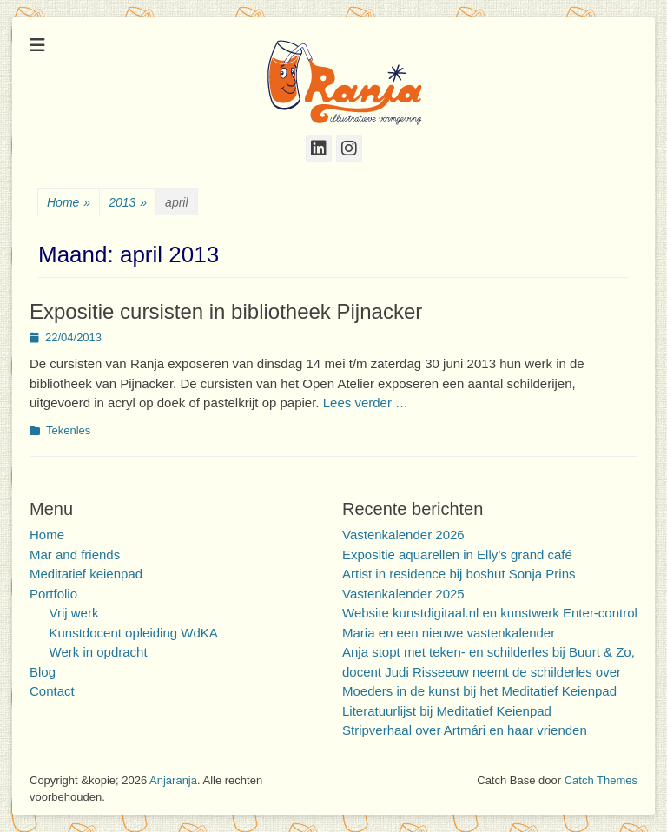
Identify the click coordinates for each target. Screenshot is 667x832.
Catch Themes (601, 780)
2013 (128, 203)
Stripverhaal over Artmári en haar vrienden (464, 730)
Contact (52, 690)
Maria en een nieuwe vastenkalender (448, 632)
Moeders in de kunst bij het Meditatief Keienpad (479, 690)
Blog (43, 671)
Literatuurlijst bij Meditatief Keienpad (446, 710)
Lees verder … (365, 402)
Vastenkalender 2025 (403, 593)
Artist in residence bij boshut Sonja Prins (458, 573)
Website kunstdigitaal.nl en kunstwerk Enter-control (489, 612)
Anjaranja (173, 780)
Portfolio (53, 593)
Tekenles (68, 430)
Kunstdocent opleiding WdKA (134, 632)
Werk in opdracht (99, 651)
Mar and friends (75, 554)
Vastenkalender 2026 (403, 534)
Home (68, 203)
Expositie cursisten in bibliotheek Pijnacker (226, 311)
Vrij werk (74, 612)
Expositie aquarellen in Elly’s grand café (457, 554)
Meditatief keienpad (86, 573)
